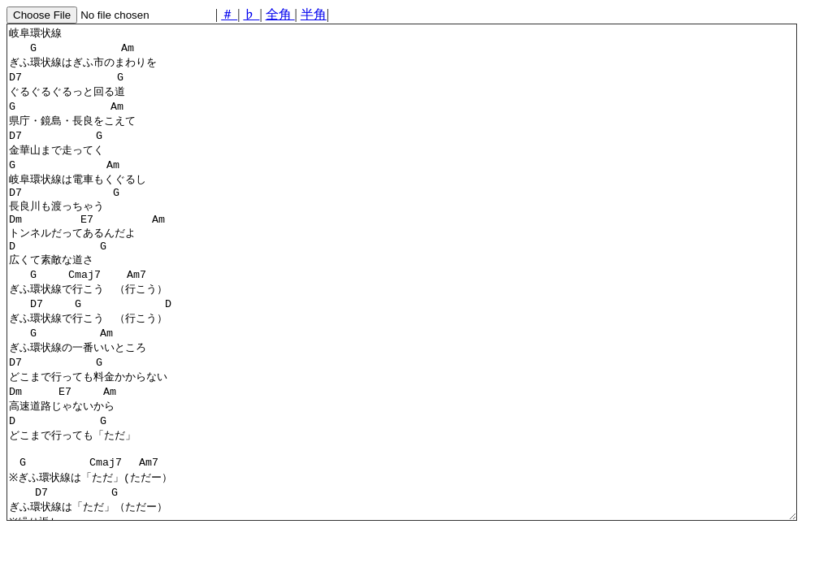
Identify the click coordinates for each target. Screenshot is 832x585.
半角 (314, 14)
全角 (280, 14)
